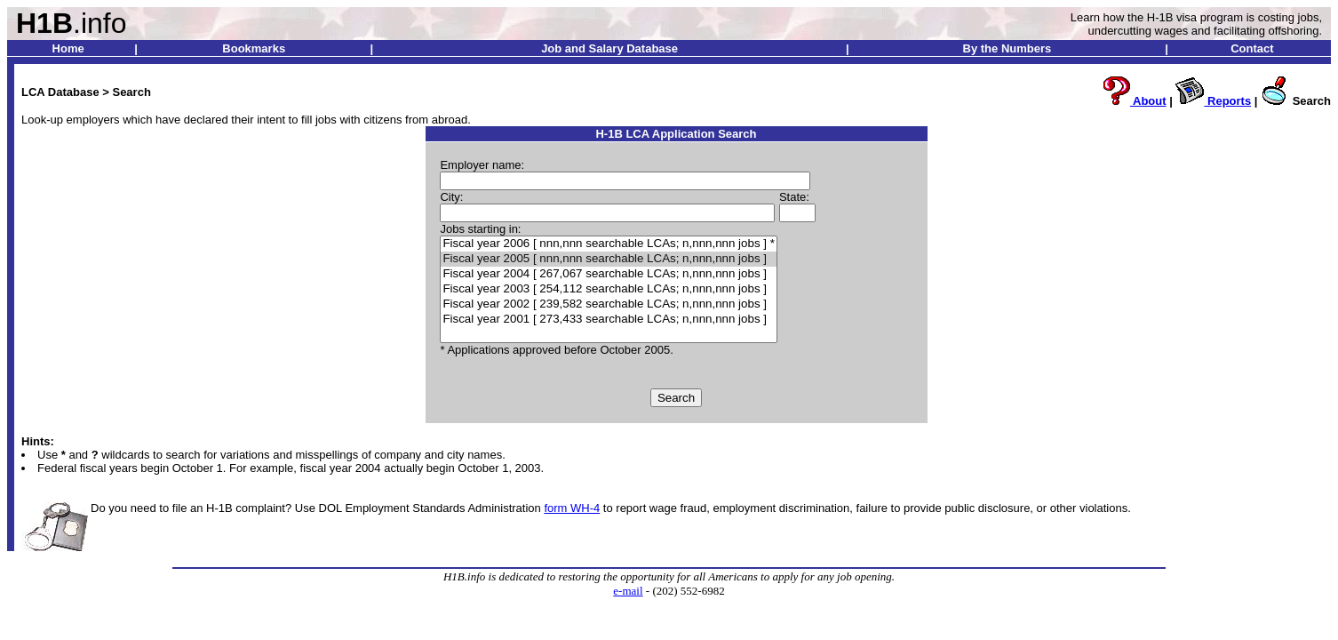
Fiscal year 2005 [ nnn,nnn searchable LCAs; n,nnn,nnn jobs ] (608, 259)
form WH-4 (572, 508)
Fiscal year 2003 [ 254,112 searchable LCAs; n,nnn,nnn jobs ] (608, 289)
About (1134, 101)
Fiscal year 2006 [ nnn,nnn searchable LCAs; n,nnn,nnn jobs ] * (608, 244)
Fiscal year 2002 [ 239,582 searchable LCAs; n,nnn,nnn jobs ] (608, 304)
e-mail (627, 590)
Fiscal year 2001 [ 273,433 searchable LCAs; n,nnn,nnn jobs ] (608, 319)
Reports (1213, 101)
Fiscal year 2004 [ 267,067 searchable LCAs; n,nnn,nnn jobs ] (608, 274)
